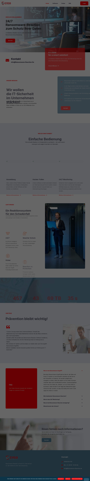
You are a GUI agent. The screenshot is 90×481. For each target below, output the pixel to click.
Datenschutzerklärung (77, 478)
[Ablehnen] (86, 479)
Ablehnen (68, 478)
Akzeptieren (60, 478)
